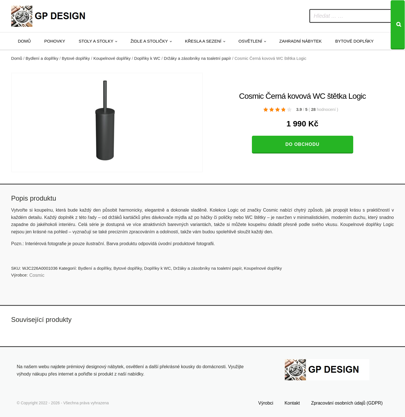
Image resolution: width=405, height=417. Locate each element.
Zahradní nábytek (300, 41)
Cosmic (36, 275)
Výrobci (265, 402)
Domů (24, 41)
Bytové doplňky (354, 41)
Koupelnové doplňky (112, 58)
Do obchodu (302, 144)
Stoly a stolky (96, 41)
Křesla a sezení (203, 41)
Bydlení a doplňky (42, 58)
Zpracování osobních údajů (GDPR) (346, 402)
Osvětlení (250, 41)
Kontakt (292, 402)
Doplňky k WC (147, 58)
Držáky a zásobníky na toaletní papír (197, 58)
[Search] (398, 24)
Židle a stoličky (149, 41)
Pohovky (54, 41)
